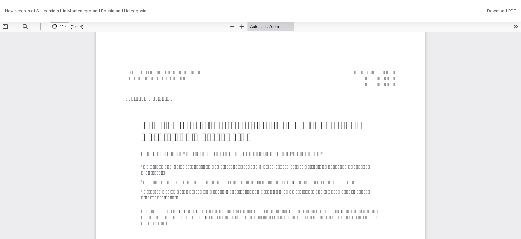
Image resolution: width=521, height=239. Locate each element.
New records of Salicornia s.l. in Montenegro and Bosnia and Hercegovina (77, 10)
